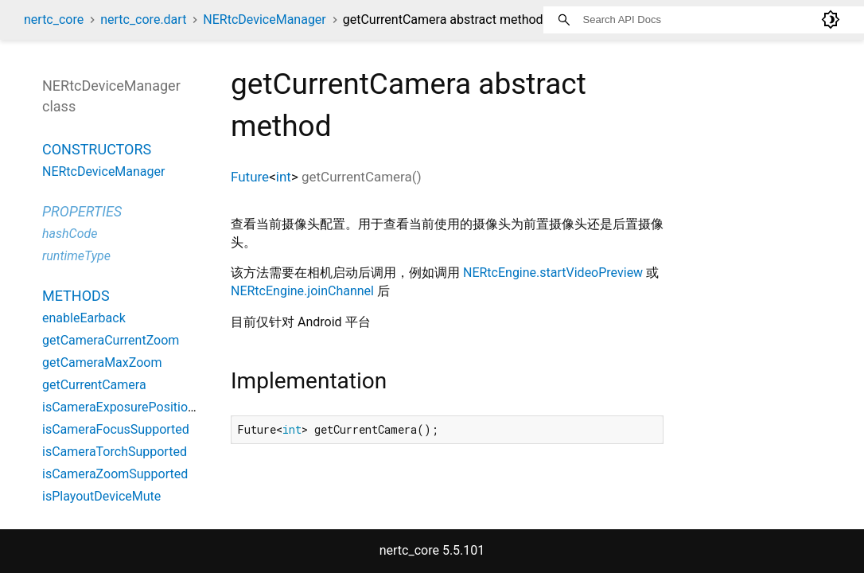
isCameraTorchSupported (114, 451)
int (283, 177)
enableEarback (84, 317)
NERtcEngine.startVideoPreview (553, 272)
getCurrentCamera (94, 384)
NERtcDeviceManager (264, 19)
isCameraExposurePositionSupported (148, 407)
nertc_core (54, 19)
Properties (82, 211)
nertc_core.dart (143, 19)
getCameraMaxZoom (102, 362)
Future (250, 177)
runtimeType (76, 255)
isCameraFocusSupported (115, 429)
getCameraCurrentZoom (110, 340)
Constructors (96, 149)
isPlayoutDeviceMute (101, 496)
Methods (76, 295)
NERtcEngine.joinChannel (302, 290)
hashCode (69, 233)
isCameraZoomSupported (115, 473)
